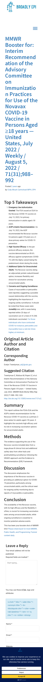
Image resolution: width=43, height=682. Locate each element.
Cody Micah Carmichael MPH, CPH (22, 190)
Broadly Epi (18, 19)
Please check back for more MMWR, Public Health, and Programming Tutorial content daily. (20, 532)
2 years (14, 186)
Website (9, 646)
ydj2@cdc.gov (25, 365)
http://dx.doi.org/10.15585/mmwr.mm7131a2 (22, 398)
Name (9, 624)
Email (9, 635)
